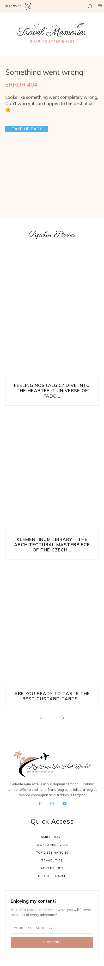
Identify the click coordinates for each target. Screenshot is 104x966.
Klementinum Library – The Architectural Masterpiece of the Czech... (52, 545)
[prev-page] (43, 718)
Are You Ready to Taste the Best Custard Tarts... (52, 696)
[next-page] (60, 718)
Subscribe (52, 942)
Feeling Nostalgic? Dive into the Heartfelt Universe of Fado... (52, 390)
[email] (52, 928)
